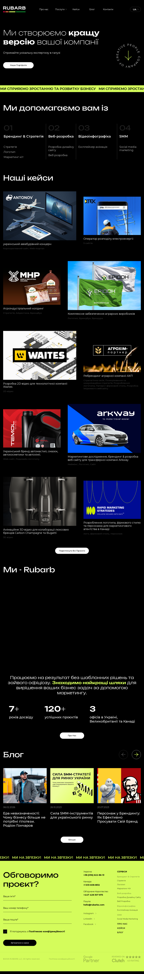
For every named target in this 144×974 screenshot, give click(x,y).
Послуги (60, 7)
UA (134, 7)
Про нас (43, 7)
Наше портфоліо (17, 63)
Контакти (108, 7)
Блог (92, 7)
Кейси (76, 7)
